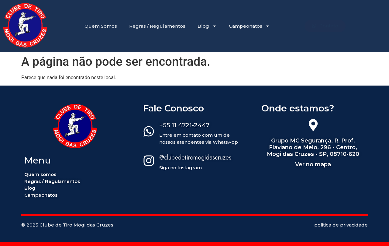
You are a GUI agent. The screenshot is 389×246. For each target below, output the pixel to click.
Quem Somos (100, 26)
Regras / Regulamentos (157, 26)
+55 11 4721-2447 (184, 125)
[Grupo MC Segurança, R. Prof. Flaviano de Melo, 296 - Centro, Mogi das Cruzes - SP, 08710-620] (313, 126)
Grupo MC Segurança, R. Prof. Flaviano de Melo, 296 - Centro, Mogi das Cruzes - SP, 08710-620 (313, 147)
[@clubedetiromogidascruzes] (149, 162)
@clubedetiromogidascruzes (195, 157)
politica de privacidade (341, 225)
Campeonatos (249, 26)
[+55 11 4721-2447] (149, 132)
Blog (207, 26)
